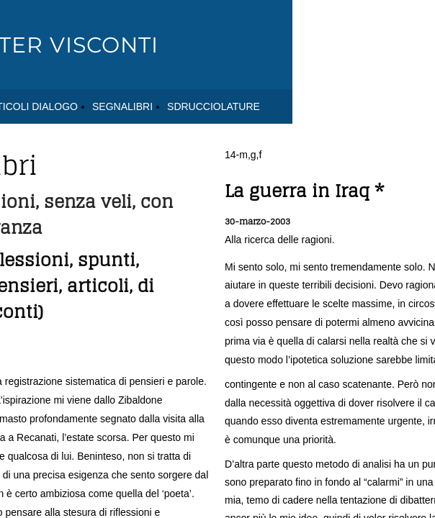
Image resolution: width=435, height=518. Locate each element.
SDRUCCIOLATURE (213, 106)
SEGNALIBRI (122, 106)
